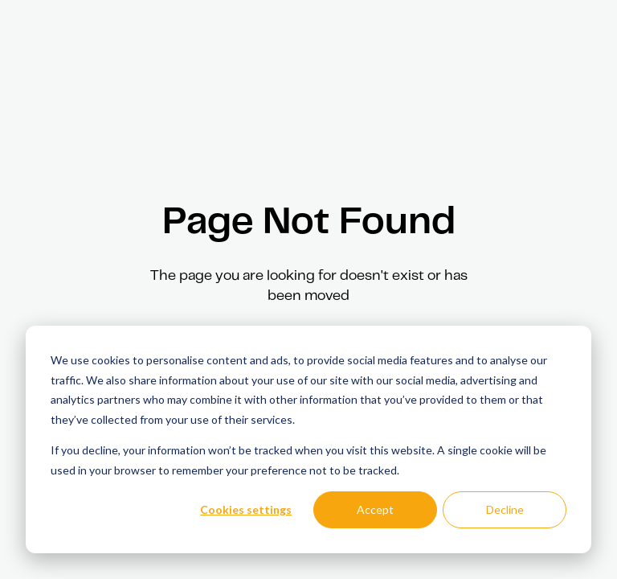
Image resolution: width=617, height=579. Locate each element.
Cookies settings (246, 509)
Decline (505, 509)
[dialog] (308, 439)
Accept (375, 509)
